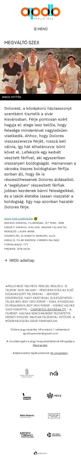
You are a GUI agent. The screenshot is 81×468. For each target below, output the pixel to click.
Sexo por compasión (18, 218)
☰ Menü (41, 29)
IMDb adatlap (19, 260)
